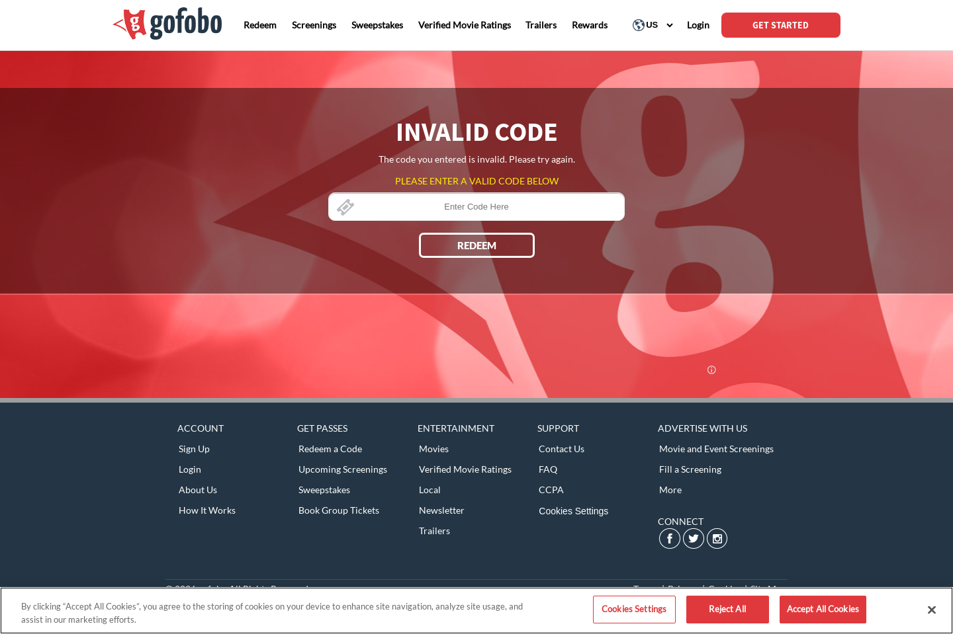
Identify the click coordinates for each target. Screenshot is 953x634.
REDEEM (476, 245)
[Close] (931, 609)
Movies (434, 448)
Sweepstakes (324, 489)
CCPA (551, 489)
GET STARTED (780, 25)
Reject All (727, 609)
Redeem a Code (330, 448)
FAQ (548, 469)
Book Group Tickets (338, 510)
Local (430, 489)
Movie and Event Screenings (716, 448)
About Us (198, 489)
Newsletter (442, 510)
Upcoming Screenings (342, 469)
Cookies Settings (573, 511)
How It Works (207, 510)
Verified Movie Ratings (465, 469)
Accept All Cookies (823, 609)
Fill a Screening (690, 469)
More (670, 489)
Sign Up (194, 448)
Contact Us (561, 448)
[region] (476, 610)
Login (190, 469)
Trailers (434, 530)
